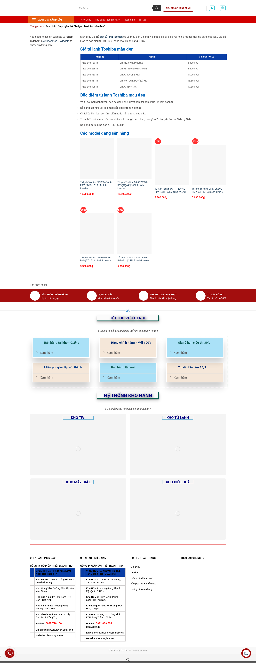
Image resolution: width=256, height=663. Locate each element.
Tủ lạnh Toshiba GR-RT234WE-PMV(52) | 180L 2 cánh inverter (170, 190)
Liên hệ (134, 572)
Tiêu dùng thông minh (178, 8)
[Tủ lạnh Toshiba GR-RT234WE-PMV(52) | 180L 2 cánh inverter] (172, 165)
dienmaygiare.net (55, 635)
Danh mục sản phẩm (47, 19)
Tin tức (142, 19)
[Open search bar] (128, 660)
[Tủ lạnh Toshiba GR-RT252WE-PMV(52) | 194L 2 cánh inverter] (209, 165)
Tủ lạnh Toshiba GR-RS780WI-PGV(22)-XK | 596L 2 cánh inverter (132, 185)
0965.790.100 (54, 623)
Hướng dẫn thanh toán (141, 578)
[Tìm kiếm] (157, 8)
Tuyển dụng (129, 19)
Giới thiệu (86, 19)
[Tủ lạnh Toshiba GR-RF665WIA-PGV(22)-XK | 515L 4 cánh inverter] (97, 158)
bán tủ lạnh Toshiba (111, 36)
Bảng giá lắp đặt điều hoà (143, 583)
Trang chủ (36, 26)
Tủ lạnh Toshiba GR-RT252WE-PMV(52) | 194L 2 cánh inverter (208, 190)
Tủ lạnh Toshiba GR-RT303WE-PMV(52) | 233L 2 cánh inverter (96, 259)
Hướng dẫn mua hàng (141, 589)
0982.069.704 (104, 623)
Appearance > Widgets (56, 41)
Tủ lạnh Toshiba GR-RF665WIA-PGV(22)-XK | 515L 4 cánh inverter (96, 185)
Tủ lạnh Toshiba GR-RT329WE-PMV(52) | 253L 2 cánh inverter (133, 259)
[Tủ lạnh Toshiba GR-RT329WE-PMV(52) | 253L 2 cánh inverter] (134, 233)
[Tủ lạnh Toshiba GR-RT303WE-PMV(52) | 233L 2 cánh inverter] (97, 233)
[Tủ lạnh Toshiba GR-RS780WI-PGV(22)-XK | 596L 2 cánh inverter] (134, 158)
